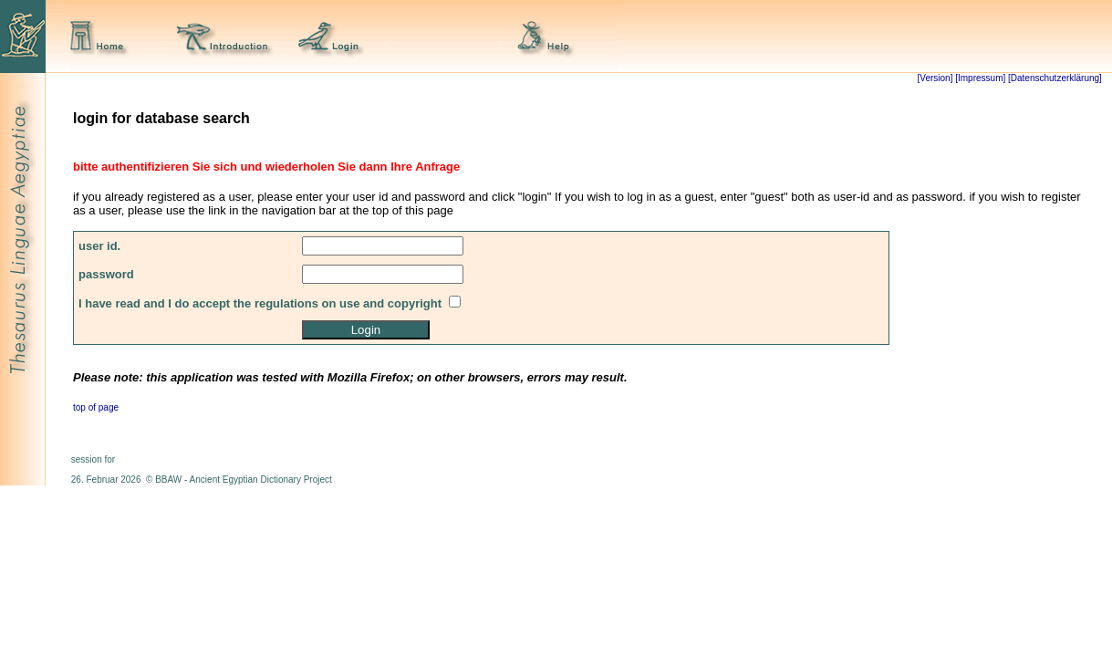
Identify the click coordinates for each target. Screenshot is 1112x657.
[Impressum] (980, 78)
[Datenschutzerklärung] (1053, 78)
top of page (96, 407)
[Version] (935, 78)
